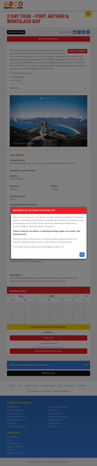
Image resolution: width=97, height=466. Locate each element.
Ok (82, 254)
